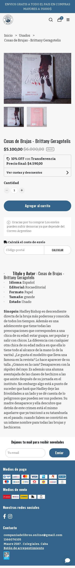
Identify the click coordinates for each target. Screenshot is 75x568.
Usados (25, 35)
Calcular (57, 250)
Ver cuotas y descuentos (24, 172)
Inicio (8, 35)
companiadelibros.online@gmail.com (33, 535)
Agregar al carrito (37, 205)
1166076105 (12, 539)
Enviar (59, 452)
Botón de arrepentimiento (24, 548)
